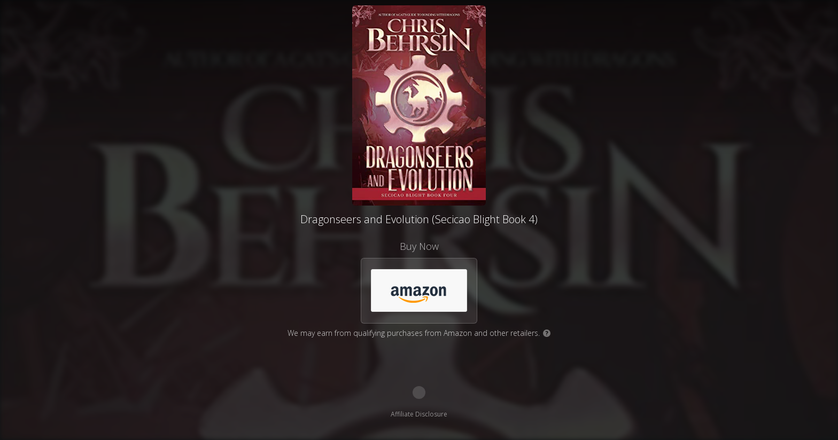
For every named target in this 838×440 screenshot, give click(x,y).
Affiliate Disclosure (419, 414)
